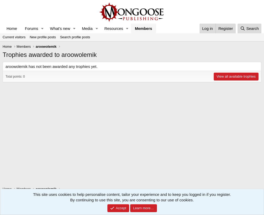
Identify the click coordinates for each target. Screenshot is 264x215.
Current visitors (14, 37)
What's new (60, 28)
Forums (31, 28)
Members (143, 28)
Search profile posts (75, 37)
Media (87, 28)
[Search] (249, 28)
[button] (42, 28)
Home (12, 28)
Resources (113, 28)
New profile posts (43, 37)
